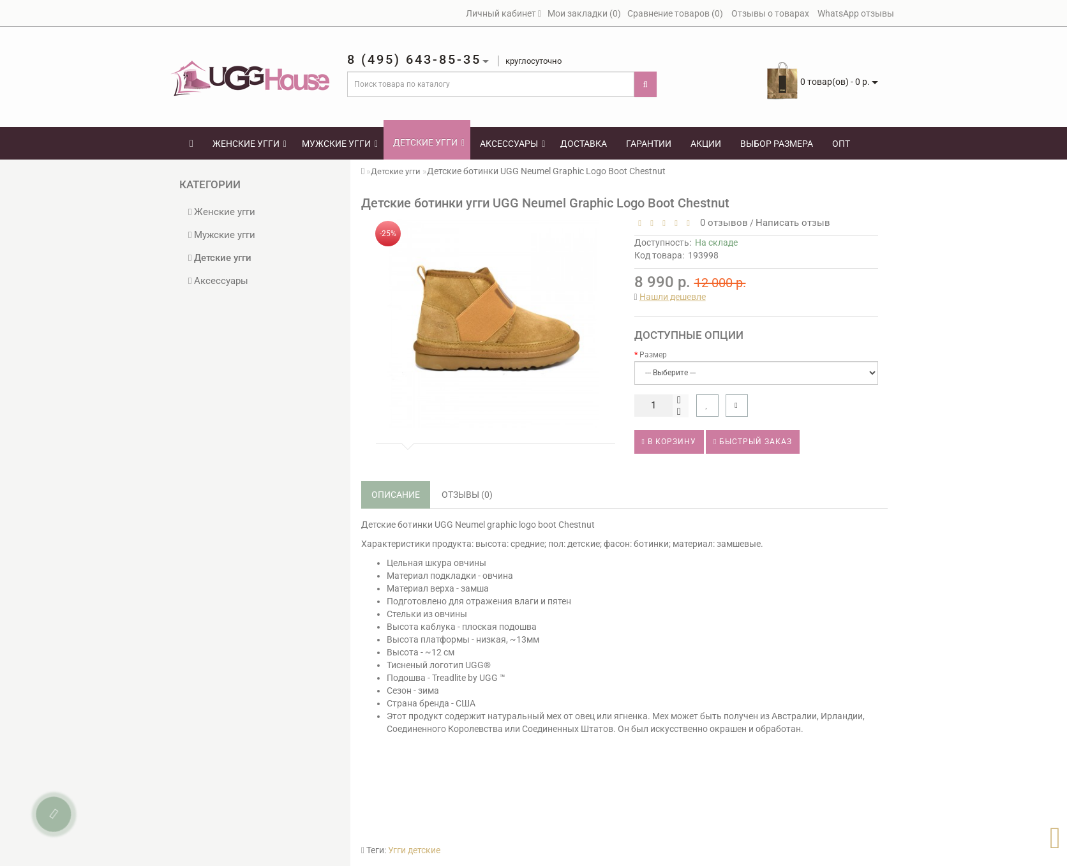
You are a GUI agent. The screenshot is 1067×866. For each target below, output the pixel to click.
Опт (841, 143)
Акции (705, 143)
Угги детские (414, 850)
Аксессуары (512, 143)
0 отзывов (721, 222)
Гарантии (648, 143)
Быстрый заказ (752, 441)
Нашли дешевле (672, 297)
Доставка (583, 143)
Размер (653, 354)
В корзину (669, 441)
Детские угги (429, 142)
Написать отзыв (793, 222)
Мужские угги (340, 143)
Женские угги (250, 143)
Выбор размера (776, 143)
